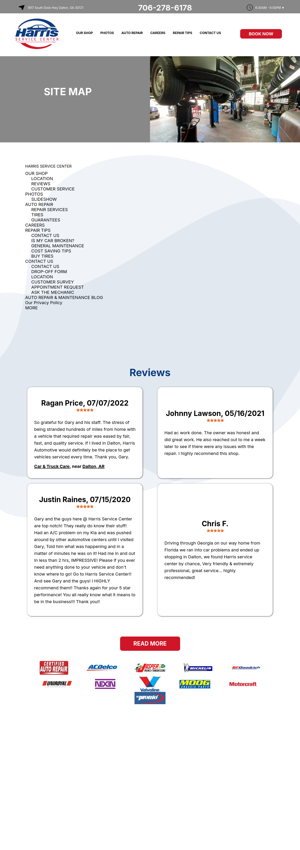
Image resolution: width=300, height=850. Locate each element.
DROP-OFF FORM (49, 271)
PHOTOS (107, 33)
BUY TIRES (42, 256)
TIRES (37, 214)
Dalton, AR (93, 466)
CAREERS (157, 33)
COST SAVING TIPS (51, 251)
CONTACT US (210, 33)
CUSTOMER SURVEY (52, 282)
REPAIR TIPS (182, 33)
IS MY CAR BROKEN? (52, 240)
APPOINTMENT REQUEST (57, 287)
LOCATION (42, 178)
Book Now (261, 33)
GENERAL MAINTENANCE (57, 245)
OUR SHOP (84, 33)
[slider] (84, 410)
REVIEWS (40, 183)
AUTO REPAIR (132, 33)
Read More (150, 643)
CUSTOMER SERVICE (53, 188)
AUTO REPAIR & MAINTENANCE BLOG (64, 297)
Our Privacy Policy (43, 302)
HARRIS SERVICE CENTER (48, 166)
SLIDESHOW (44, 199)
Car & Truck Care (52, 466)
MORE (31, 307)
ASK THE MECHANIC (52, 292)
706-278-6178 (165, 7)
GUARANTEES (45, 220)
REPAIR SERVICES (49, 209)
